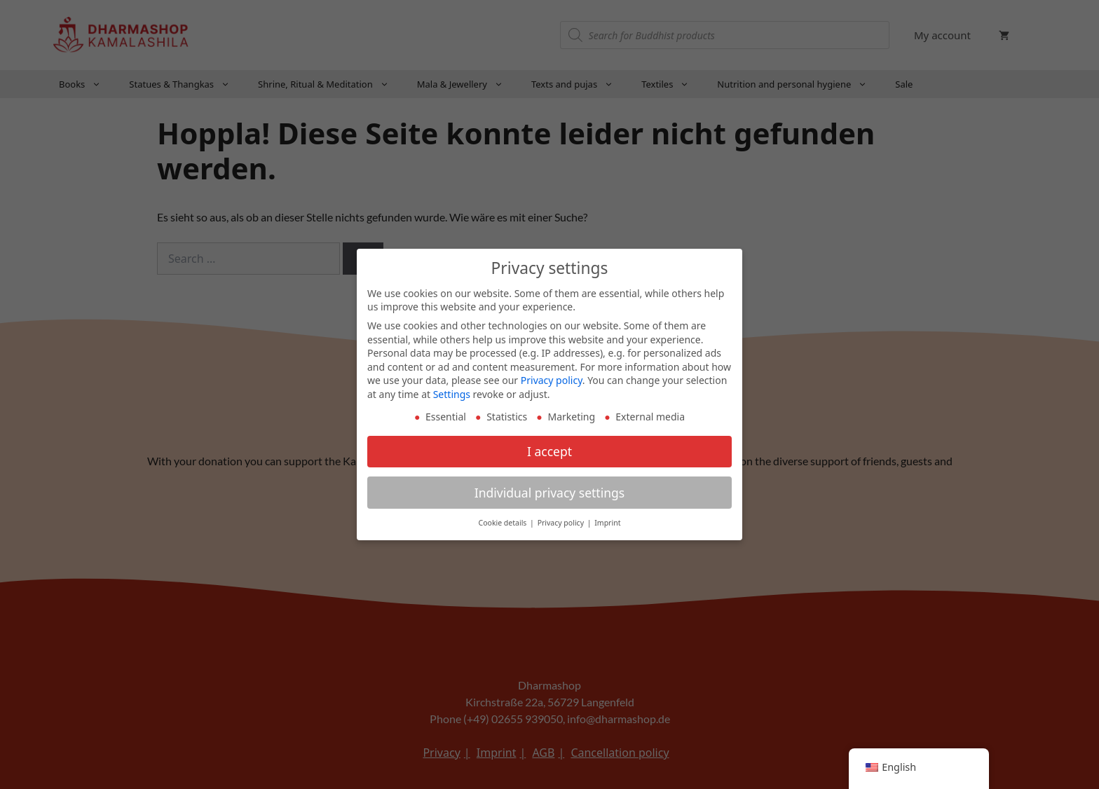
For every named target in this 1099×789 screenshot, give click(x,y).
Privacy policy (551, 378)
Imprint (607, 521)
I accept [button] (549, 449)
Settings (451, 392)
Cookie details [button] (504, 521)
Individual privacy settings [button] (549, 490)
